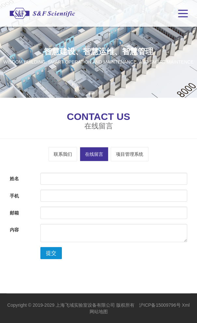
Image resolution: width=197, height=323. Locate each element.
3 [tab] (107, 93)
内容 (14, 229)
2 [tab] (100, 93)
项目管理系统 (129, 154)
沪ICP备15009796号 (160, 305)
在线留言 (94, 154)
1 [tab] (91, 93)
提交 (51, 253)
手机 (14, 195)
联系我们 (63, 154)
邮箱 (14, 212)
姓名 (14, 178)
